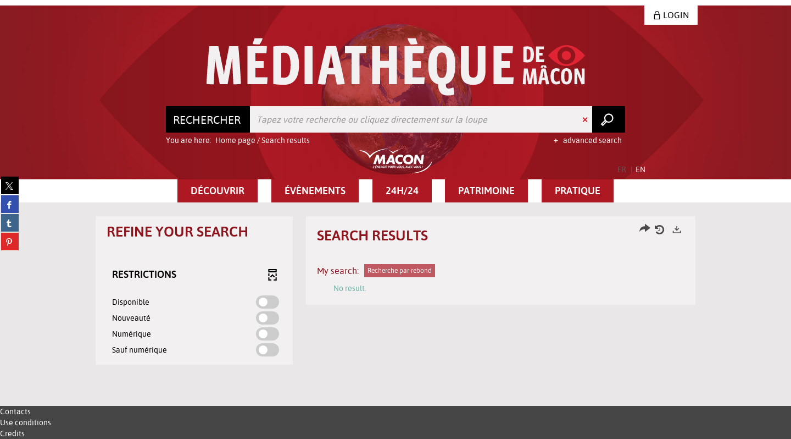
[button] (217, 190)
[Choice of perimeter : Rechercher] (208, 119)
